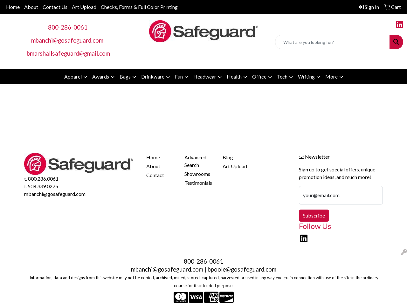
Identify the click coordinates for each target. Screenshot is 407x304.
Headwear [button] (204, 76)
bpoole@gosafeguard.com (242, 269)
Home (13, 7)
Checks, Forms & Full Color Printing (139, 7)
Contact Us (55, 7)
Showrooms (197, 174)
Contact (155, 175)
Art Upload (84, 7)
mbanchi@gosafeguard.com (67, 40)
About (31, 7)
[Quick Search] (332, 42)
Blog (228, 157)
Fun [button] (179, 76)
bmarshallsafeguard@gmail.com (68, 53)
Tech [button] (282, 76)
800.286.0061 (43, 179)
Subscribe (314, 215)
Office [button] (259, 76)
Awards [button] (100, 76)
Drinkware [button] (152, 76)
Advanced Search (195, 161)
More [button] (331, 76)
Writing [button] (306, 76)
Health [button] (234, 76)
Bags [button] (125, 76)
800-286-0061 (67, 27)
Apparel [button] (73, 76)
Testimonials (198, 183)
